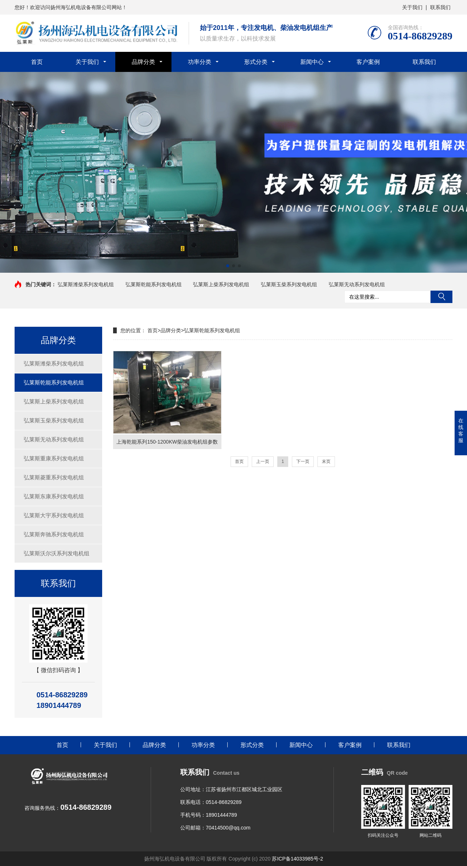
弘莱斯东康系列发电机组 (54, 496)
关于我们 (412, 7)
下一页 (302, 461)
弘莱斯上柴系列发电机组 (222, 284)
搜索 (441, 297)
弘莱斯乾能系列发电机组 (154, 284)
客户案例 (368, 62)
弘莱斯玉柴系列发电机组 (289, 284)
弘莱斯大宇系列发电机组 (54, 515)
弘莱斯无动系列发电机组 (357, 284)
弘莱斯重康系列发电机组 (54, 458)
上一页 (262, 461)
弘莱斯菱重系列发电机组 (54, 477)
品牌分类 (143, 62)
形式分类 (255, 62)
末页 (326, 461)
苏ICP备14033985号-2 (297, 859)
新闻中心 (312, 62)
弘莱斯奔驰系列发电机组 (54, 534)
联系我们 (440, 7)
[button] (227, 265)
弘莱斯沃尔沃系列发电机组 (56, 553)
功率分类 (199, 62)
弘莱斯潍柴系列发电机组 (86, 284)
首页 (37, 62)
